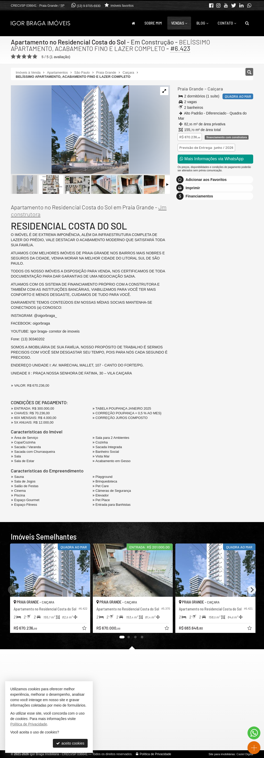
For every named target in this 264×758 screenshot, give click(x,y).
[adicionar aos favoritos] (83, 628)
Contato (227, 22)
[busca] (247, 23)
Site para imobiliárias (222, 754)
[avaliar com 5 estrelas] (34, 56)
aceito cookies (70, 743)
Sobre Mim (153, 22)
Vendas (179, 22)
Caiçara (215, 88)
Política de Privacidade (155, 754)
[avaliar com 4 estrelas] (29, 56)
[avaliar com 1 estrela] (13, 56)
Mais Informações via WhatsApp (212, 159)
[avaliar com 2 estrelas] (18, 56)
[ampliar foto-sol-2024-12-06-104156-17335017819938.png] (70, 130)
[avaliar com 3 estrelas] (24, 56)
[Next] (251, 589)
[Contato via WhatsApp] (254, 732)
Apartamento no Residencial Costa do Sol (68, 42)
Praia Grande (190, 88)
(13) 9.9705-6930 (89, 6)
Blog (202, 22)
